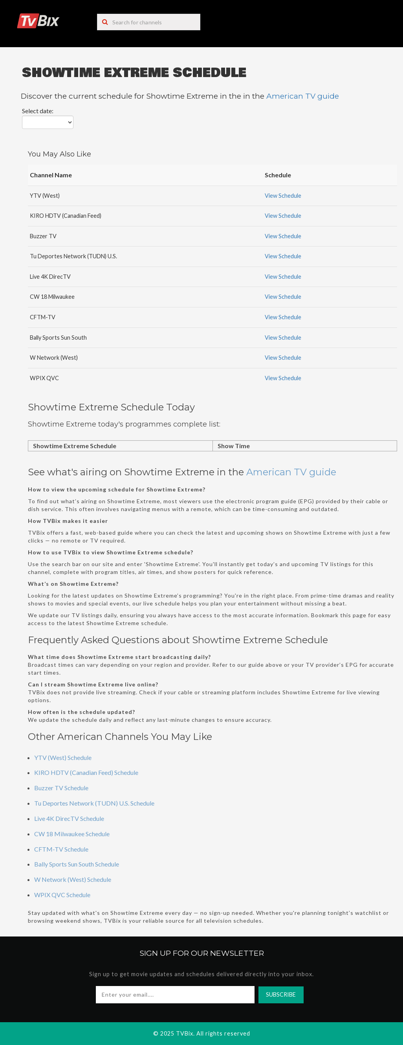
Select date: (37, 110)
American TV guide (302, 96)
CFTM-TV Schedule (61, 849)
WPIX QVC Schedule (62, 894)
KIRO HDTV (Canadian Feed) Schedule (86, 772)
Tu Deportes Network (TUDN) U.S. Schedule (94, 803)
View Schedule (283, 195)
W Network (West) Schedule (72, 879)
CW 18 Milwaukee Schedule (72, 833)
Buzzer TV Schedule (61, 787)
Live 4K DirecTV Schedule (69, 818)
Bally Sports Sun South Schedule (76, 864)
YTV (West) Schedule (63, 757)
